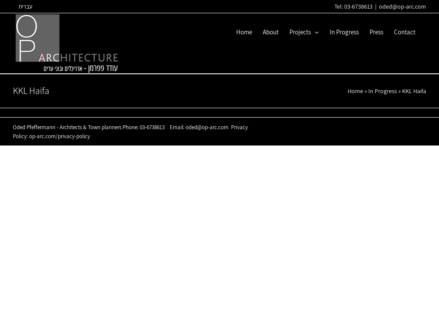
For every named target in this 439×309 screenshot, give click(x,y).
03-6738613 (152, 127)
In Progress (382, 91)
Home (355, 91)
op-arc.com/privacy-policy (59, 136)
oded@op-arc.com (402, 6)
